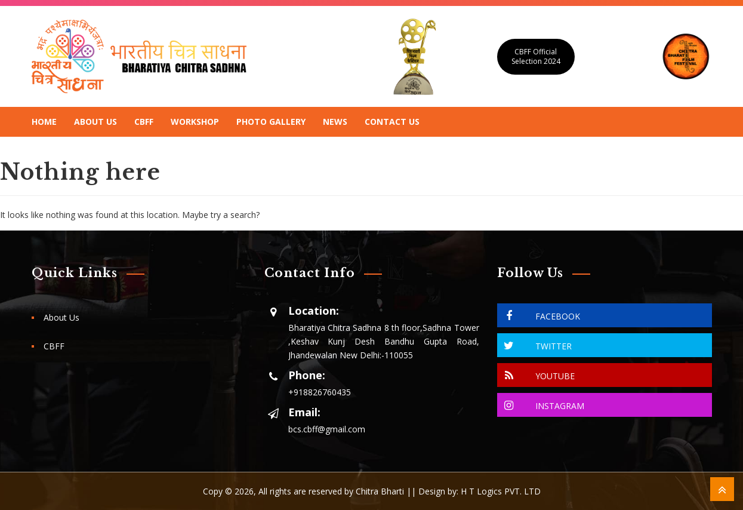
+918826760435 (319, 392)
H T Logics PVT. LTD (501, 491)
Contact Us (392, 121)
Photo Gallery (271, 121)
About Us (95, 121)
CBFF (143, 121)
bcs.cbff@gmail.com (326, 429)
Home (44, 121)
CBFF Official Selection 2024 (535, 56)
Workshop (195, 121)
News (335, 121)
